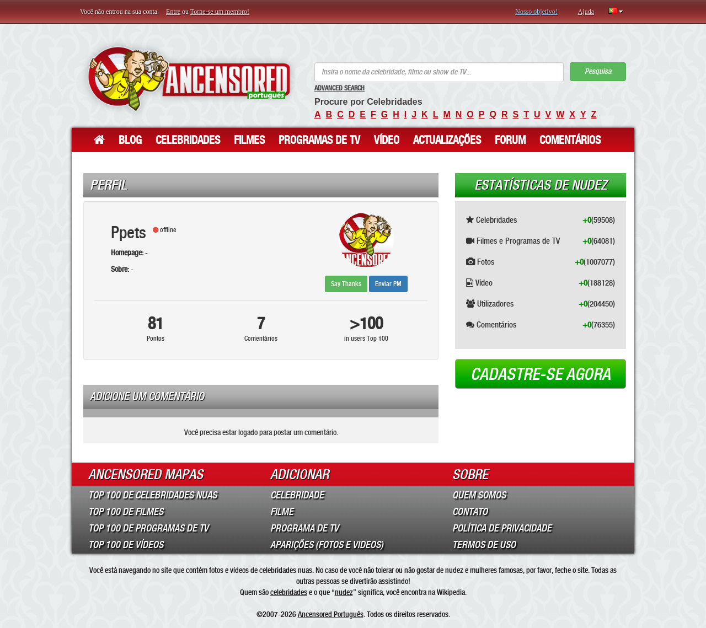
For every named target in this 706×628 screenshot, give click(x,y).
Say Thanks (346, 284)
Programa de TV (304, 528)
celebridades (288, 592)
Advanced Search (339, 88)
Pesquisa (598, 71)
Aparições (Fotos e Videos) (326, 545)
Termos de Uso (484, 545)
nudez (344, 592)
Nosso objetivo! (536, 11)
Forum (510, 140)
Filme (281, 512)
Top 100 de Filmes (125, 512)
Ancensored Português (330, 614)
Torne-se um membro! (219, 11)
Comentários (570, 140)
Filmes (249, 140)
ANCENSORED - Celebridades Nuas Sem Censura (189, 78)
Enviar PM (388, 284)
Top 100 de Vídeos (125, 545)
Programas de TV (319, 140)
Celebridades (188, 140)
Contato (470, 512)
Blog (130, 140)
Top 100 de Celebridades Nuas (152, 495)
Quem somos (479, 495)
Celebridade (297, 495)
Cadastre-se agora (540, 374)
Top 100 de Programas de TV (148, 528)
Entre (173, 11)
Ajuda (586, 11)
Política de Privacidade (502, 528)
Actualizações (447, 140)
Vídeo (386, 140)
